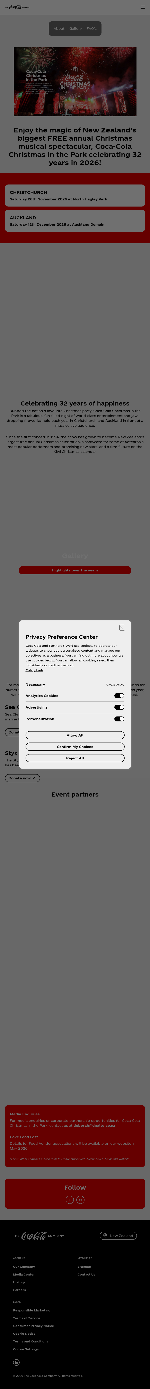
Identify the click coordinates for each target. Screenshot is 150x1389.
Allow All (75, 735)
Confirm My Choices (75, 747)
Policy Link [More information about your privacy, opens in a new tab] (34, 670)
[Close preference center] (122, 627)
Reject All (75, 758)
